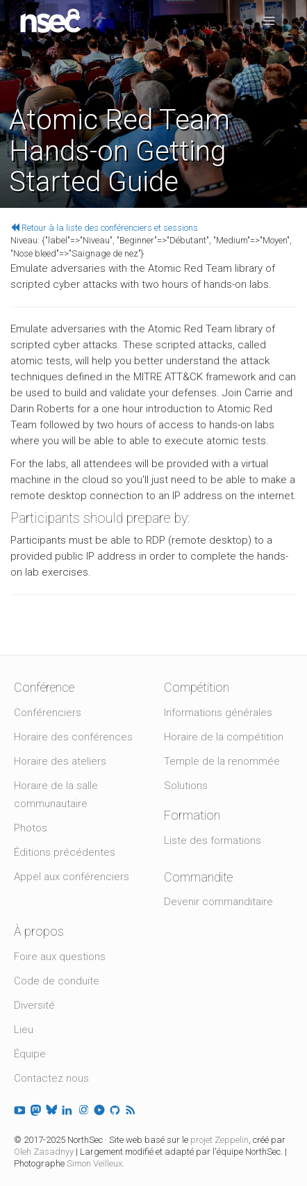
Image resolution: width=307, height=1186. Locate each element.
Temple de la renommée (222, 761)
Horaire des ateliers (60, 761)
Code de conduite (56, 981)
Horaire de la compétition (223, 737)
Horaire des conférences (73, 737)
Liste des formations (212, 840)
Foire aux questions (60, 956)
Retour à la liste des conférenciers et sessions (104, 227)
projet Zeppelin (219, 1140)
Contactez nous (51, 1078)
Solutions (186, 785)
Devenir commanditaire (218, 901)
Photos (30, 828)
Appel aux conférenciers (71, 876)
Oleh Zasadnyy (44, 1151)
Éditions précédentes (64, 852)
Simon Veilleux (94, 1163)
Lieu (23, 1029)
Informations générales (218, 712)
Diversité (34, 1005)
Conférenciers (47, 712)
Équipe (30, 1054)
